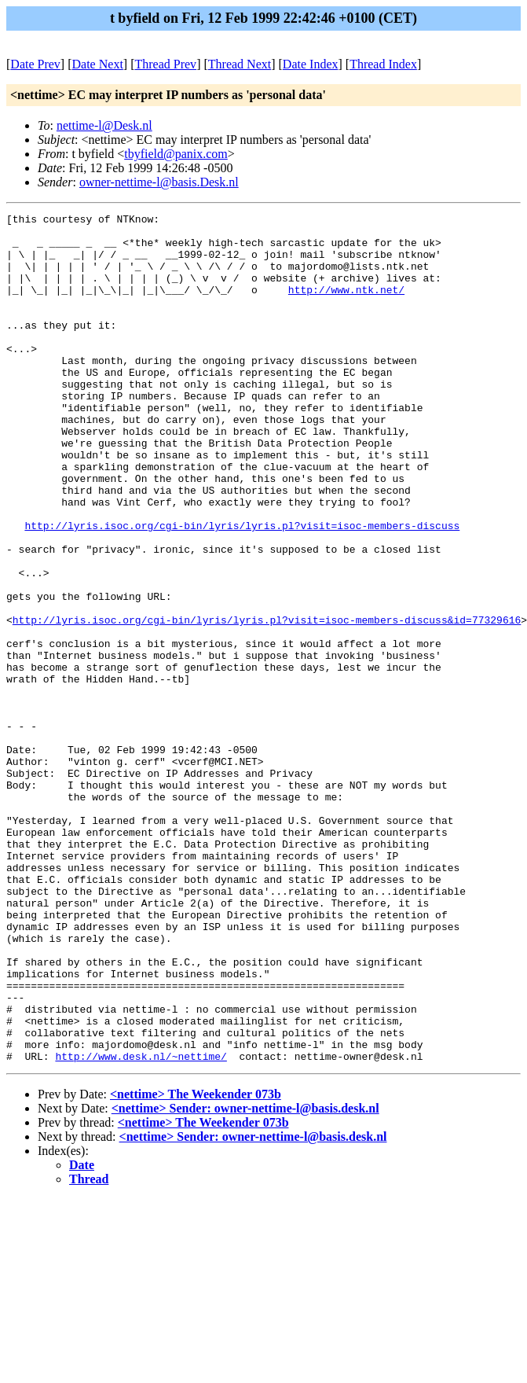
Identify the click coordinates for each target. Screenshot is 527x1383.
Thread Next (239, 64)
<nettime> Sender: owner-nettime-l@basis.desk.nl (245, 1278)
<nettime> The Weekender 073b (195, 1264)
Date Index (311, 64)
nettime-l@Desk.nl (104, 125)
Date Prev (35, 64)
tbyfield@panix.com (176, 153)
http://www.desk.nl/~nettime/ (140, 1226)
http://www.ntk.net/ (346, 306)
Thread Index (383, 64)
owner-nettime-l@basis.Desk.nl (159, 182)
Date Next (97, 64)
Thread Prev (165, 64)
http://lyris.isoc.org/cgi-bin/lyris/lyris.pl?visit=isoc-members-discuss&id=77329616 (267, 702)
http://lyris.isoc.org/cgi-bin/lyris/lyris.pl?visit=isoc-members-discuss (241, 589)
